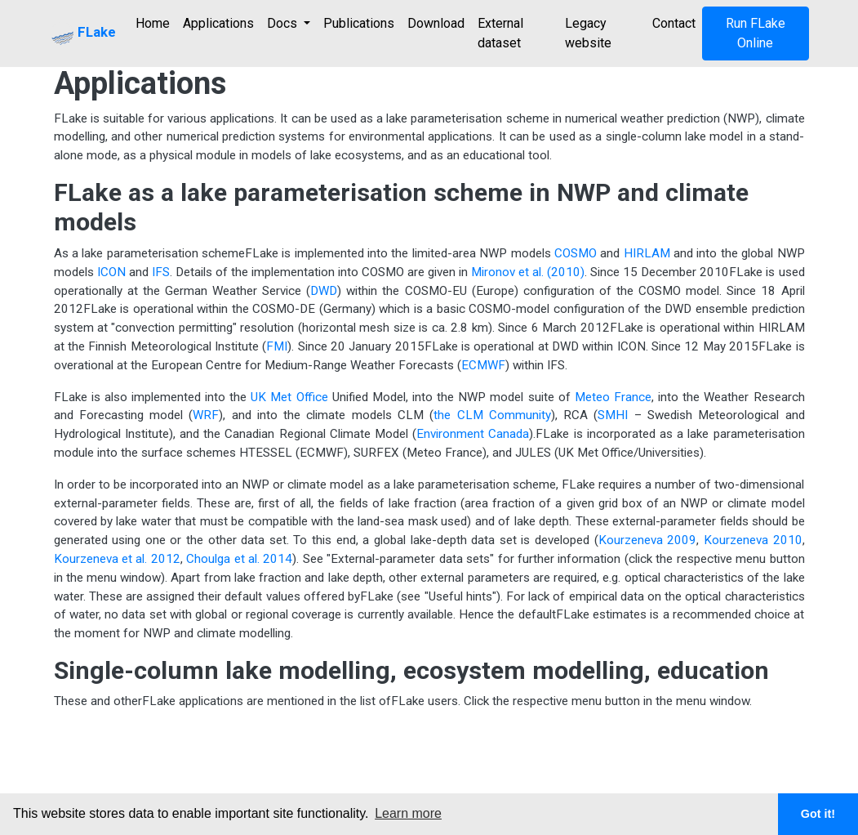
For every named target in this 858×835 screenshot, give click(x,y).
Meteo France (613, 397)
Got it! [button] (818, 813)
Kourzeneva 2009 (647, 540)
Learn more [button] (408, 813)
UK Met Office (289, 397)
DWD (323, 291)
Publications (358, 23)
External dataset (500, 33)
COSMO (575, 253)
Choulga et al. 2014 (239, 558)
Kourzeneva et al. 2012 (117, 558)
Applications (218, 23)
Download (436, 23)
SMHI (613, 415)
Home (153, 23)
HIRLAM (647, 253)
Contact (674, 23)
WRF (206, 415)
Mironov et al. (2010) (528, 272)
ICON (111, 272)
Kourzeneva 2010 (753, 540)
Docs (283, 23)
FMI (276, 346)
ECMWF (483, 365)
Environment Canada (472, 433)
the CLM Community (492, 415)
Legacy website (588, 33)
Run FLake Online (755, 33)
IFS (161, 272)
